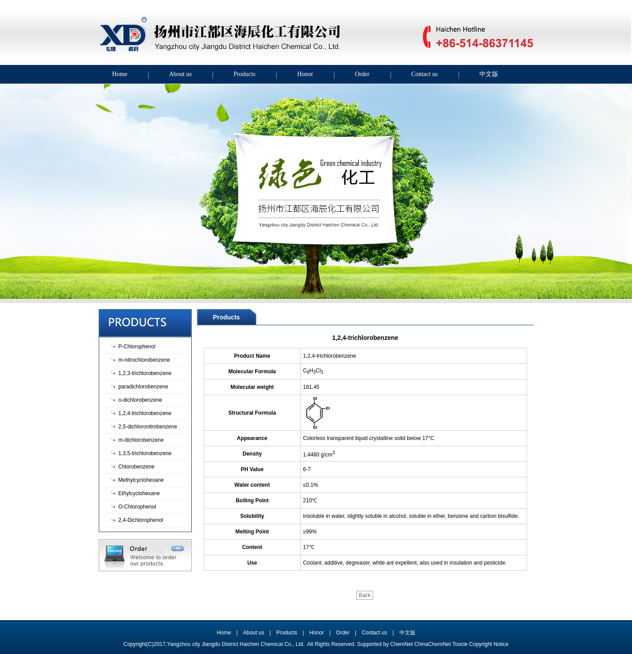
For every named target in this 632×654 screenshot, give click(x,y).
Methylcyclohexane (141, 480)
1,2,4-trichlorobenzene (144, 413)
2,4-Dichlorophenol (140, 520)
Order (362, 74)
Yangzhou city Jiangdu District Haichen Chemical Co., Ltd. (236, 644)
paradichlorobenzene (143, 387)
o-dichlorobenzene (140, 400)
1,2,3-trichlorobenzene (144, 373)
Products (244, 74)
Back (365, 595)
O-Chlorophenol (137, 507)
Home (119, 74)
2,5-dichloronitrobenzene (147, 427)
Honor (305, 74)
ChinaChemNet (433, 644)
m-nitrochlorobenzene (144, 360)
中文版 (488, 74)
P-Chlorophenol (136, 346)
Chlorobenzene (136, 467)
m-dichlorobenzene (141, 440)
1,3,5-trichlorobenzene (144, 453)
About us (180, 74)
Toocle (460, 644)
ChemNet (401, 644)
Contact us (424, 74)
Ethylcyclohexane (139, 493)
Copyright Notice (489, 644)
